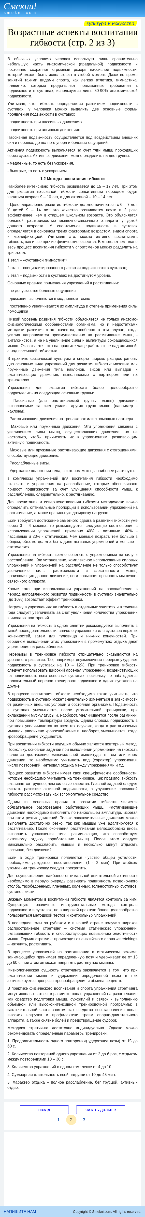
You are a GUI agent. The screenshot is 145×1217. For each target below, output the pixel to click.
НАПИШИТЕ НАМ (20, 1212)
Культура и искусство (110, 23)
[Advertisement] (72, 1169)
